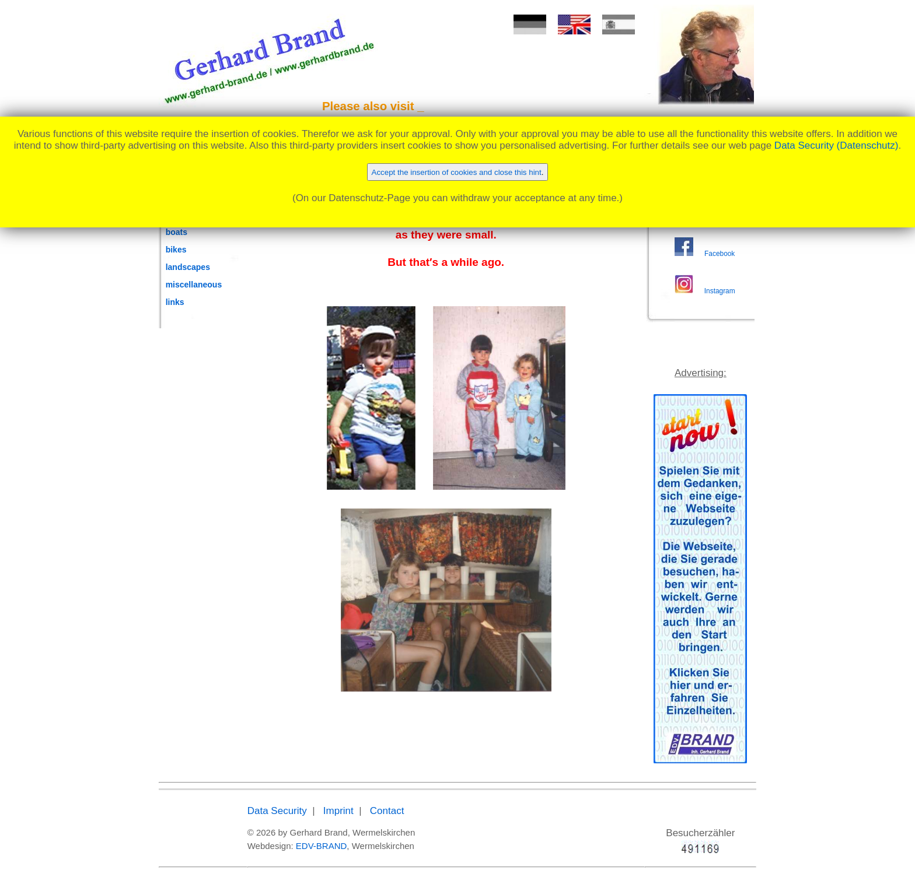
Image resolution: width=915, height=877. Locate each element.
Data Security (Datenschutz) (836, 145)
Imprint (338, 810)
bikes (176, 249)
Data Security (277, 810)
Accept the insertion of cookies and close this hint (457, 172)
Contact (387, 810)
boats (176, 232)
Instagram (719, 291)
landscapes (188, 267)
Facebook (719, 254)
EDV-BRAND (321, 846)
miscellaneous (194, 284)
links (175, 302)
